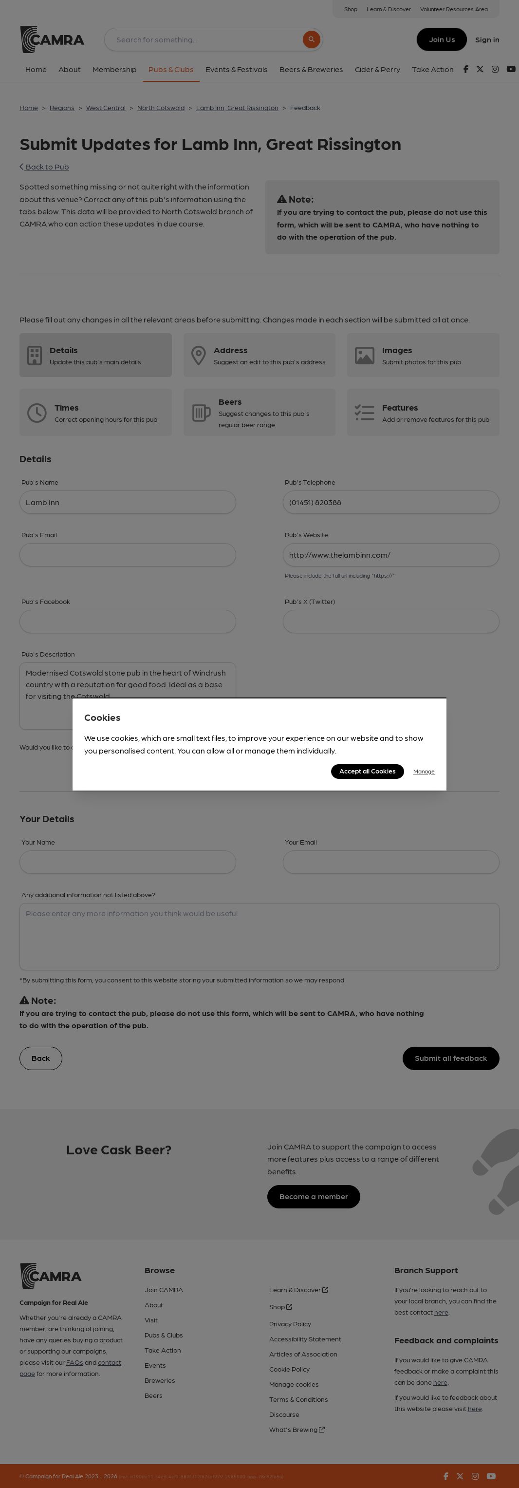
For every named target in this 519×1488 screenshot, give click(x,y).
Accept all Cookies (367, 770)
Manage (424, 771)
